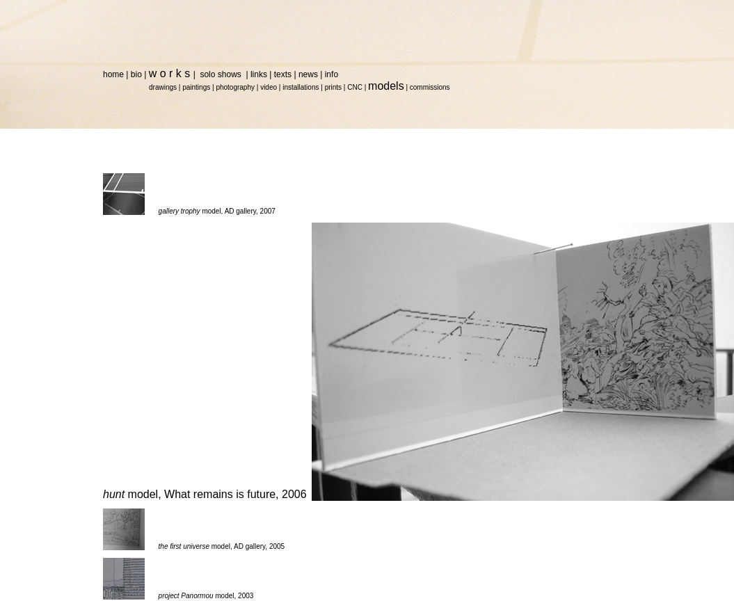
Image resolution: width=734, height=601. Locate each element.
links (258, 74)
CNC (354, 87)
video (268, 87)
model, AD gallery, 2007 (217, 211)
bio (136, 74)
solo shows (222, 74)
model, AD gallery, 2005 (222, 546)
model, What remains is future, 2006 (205, 494)
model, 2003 (206, 596)
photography (235, 87)
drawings (163, 87)
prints (333, 87)
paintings (196, 87)
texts (283, 74)
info (331, 74)
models (386, 86)
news (308, 74)
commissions (430, 87)
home (113, 74)
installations (300, 87)
